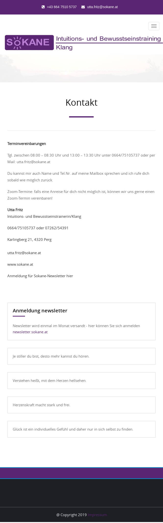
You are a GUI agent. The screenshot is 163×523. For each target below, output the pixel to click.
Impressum (97, 514)
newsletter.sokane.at (30, 331)
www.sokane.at (20, 264)
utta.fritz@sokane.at (24, 252)
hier (69, 275)
